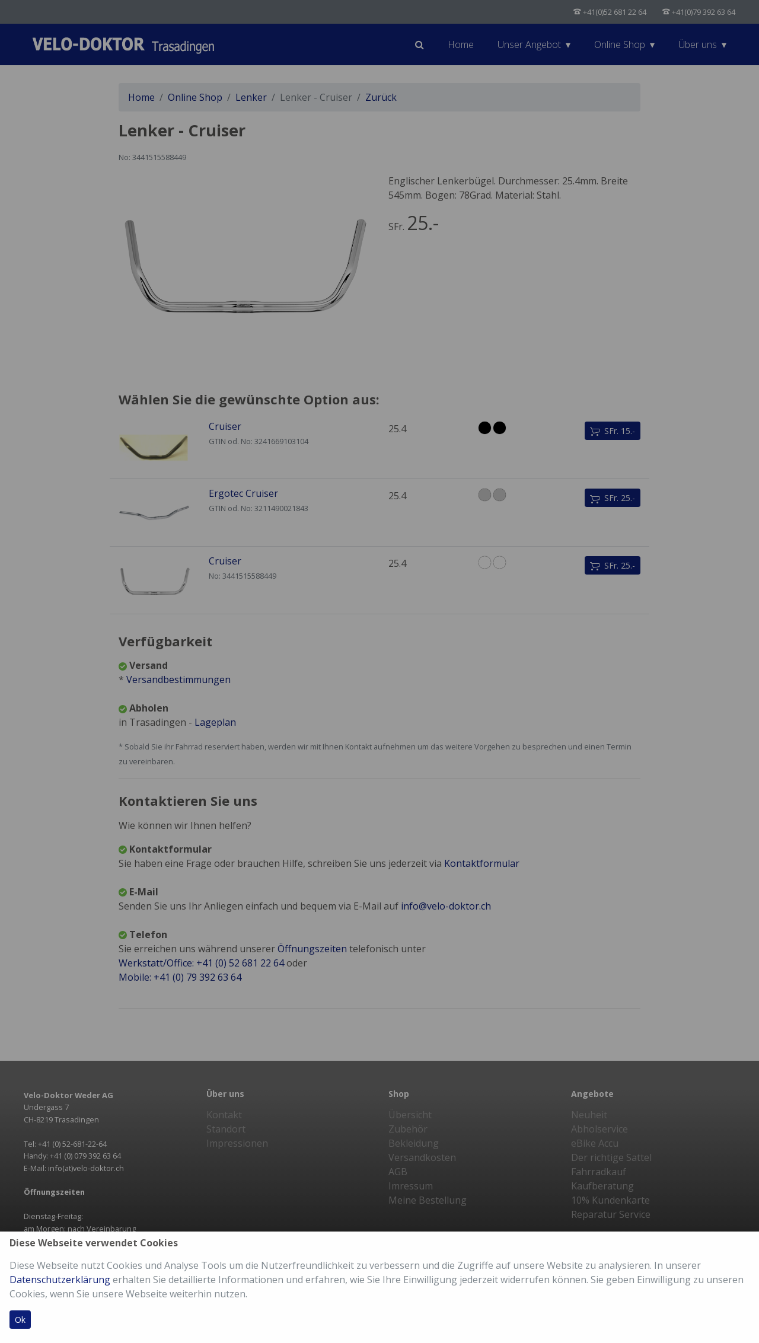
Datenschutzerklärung (59, 1279)
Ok (20, 1319)
